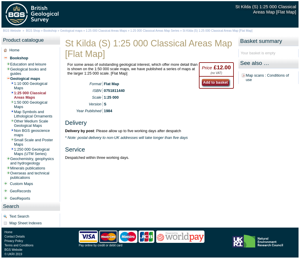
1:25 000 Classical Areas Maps (106, 30)
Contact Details (14, 236)
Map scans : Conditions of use (267, 77)
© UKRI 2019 (13, 254)
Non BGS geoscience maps (32, 132)
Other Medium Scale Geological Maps (31, 123)
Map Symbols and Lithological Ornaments (33, 114)
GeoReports (20, 198)
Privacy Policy (13, 241)
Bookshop (50, 30)
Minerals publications (27, 168)
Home (14, 50)
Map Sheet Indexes (25, 223)
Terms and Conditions (18, 245)
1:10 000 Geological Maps (30, 85)
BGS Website (12, 30)
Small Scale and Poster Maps (33, 142)
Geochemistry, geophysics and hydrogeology (32, 161)
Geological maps (71, 30)
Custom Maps (21, 183)
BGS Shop (33, 30)
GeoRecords (20, 191)
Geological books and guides (28, 71)
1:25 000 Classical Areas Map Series (154, 30)
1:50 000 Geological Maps (30, 104)
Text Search (19, 216)
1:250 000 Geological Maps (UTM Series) (32, 151)
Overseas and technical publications (30, 175)
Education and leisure (28, 64)
